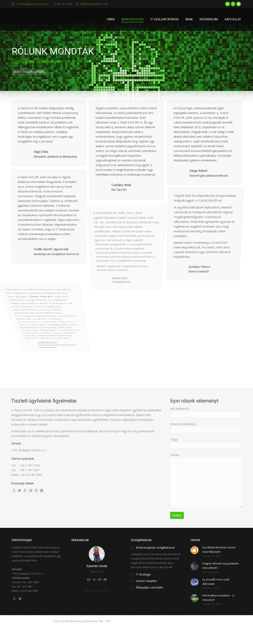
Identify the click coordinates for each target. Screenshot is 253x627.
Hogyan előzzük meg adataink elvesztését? (220, 566)
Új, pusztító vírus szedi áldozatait (215, 582)
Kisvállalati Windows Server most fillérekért (219, 550)
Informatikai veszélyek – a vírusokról (218, 598)
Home (17, 71)
